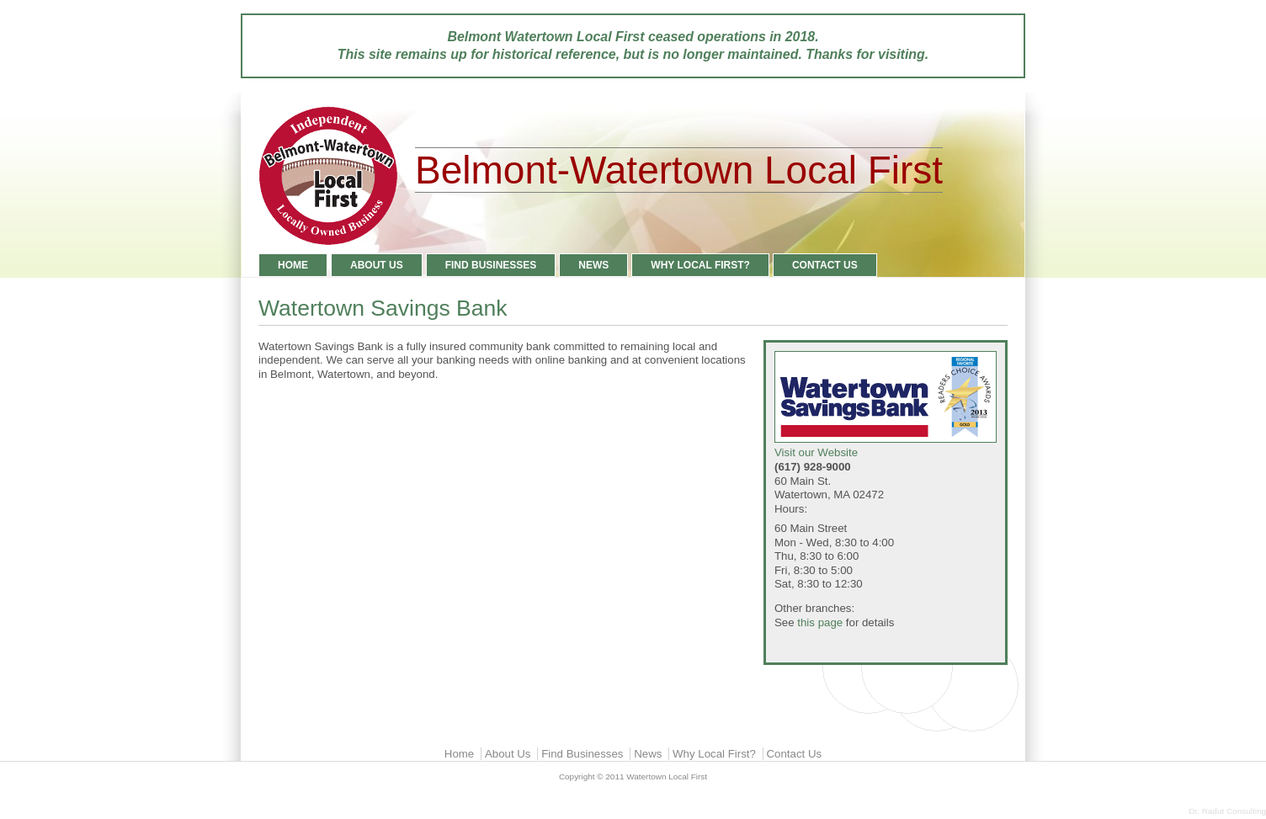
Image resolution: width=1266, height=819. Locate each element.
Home (293, 265)
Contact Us (825, 265)
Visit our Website (885, 405)
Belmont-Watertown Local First (679, 170)
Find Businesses (491, 265)
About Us (376, 265)
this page (820, 622)
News (593, 265)
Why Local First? (700, 265)
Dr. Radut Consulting (1227, 811)
